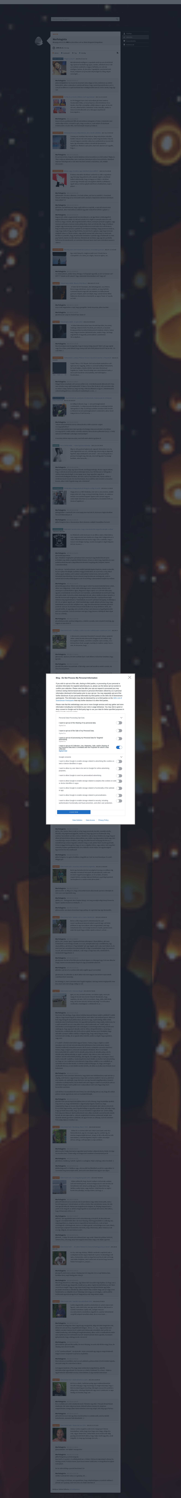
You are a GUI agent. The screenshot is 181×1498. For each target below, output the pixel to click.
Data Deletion (77, 820)
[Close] (130, 678)
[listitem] (90, 718)
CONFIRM (73, 812)
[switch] (119, 722)
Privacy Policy (103, 820)
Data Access (90, 820)
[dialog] (90, 749)
